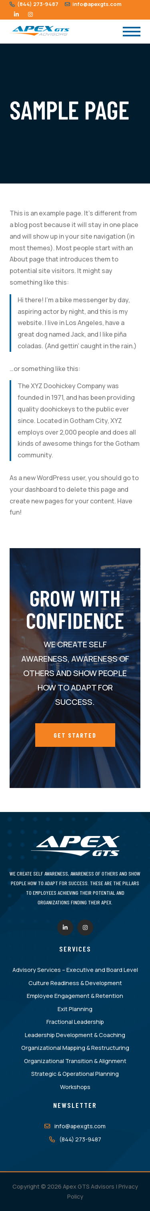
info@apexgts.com (93, 4)
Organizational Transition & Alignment (75, 1061)
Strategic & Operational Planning (75, 1073)
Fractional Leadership (75, 1021)
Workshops (75, 1087)
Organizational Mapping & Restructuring (75, 1047)
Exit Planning (75, 1009)
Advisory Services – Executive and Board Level (75, 970)
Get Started (75, 735)
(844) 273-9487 (34, 4)
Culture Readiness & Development (75, 983)
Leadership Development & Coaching (75, 1035)
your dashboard (33, 489)
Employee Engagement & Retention (75, 996)
